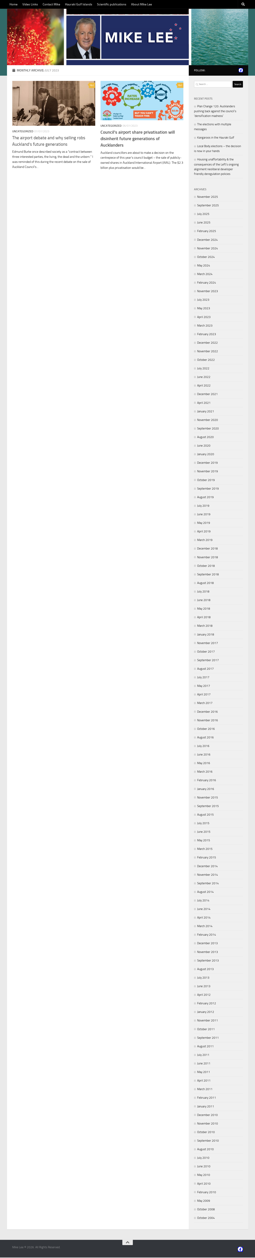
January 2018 (205, 635)
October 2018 (206, 566)
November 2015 (207, 798)
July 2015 (203, 823)
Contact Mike (51, 4)
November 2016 (207, 720)
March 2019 (205, 540)
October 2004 (206, 1218)
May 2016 (203, 763)
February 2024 (206, 283)
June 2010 (203, 1167)
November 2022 (207, 351)
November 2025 (207, 197)
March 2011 (205, 1089)
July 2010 (203, 1158)
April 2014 (204, 918)
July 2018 (203, 592)
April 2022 (204, 386)
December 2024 (207, 240)
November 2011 (207, 1021)
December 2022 (207, 343)
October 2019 (206, 480)
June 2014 (203, 909)
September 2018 (208, 574)
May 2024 (203, 266)
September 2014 (208, 883)
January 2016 (205, 789)
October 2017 (206, 652)
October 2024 (206, 257)
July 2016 (203, 746)
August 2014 (205, 892)
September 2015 (208, 806)
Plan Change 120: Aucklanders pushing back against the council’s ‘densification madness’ (215, 111)
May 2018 (203, 609)
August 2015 (205, 815)
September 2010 (208, 1141)
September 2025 (208, 206)
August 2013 (205, 969)
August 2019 (205, 497)
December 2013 (207, 943)
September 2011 (208, 1038)
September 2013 (208, 961)
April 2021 (204, 403)
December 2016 (207, 712)
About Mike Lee (141, 4)
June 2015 (203, 832)
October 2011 (206, 1029)
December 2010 (207, 1115)
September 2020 (208, 429)
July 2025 (203, 214)
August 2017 (205, 669)
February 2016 (206, 780)
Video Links (30, 4)
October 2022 (206, 360)
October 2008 (206, 1210)
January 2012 (205, 1012)
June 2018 (203, 600)
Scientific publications (111, 4)
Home (13, 4)
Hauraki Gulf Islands (78, 4)
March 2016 (205, 772)
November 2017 (207, 643)
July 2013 (203, 978)
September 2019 (208, 489)
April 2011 (204, 1081)
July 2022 (203, 369)
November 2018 (207, 557)
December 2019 (207, 463)
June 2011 (203, 1064)
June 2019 (203, 514)
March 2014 (205, 926)
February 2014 (206, 935)
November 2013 (207, 952)
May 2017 (203, 686)
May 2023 (203, 308)
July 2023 (203, 300)
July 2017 (203, 677)
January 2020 (205, 454)
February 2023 (206, 334)
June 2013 (203, 986)
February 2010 (206, 1192)
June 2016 (203, 755)
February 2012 (206, 1004)
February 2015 (206, 858)
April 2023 (204, 317)
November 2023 (207, 291)
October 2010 (206, 1132)
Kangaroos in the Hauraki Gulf (215, 138)
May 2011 (203, 1072)
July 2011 (203, 1055)
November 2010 (207, 1124)
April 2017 (204, 695)
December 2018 (207, 549)
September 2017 (208, 660)
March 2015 (205, 849)
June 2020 (203, 446)
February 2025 (206, 231)
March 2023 (205, 326)
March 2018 (205, 626)
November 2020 (207, 420)
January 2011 (205, 1106)
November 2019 (207, 471)
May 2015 (203, 841)
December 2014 (207, 866)
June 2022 (203, 377)
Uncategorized (22, 131)
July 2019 (203, 506)
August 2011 (205, 1046)
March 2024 (205, 274)
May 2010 (203, 1175)
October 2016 (206, 729)
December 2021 (207, 394)
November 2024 (207, 248)
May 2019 (203, 523)
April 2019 (204, 532)
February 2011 (206, 1098)
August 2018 (205, 583)
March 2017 (205, 703)
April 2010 (204, 1184)
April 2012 (204, 995)
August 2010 (205, 1149)
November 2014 (207, 875)
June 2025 (203, 223)
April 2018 (204, 617)
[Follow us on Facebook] (241, 71)
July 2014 (203, 901)
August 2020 (205, 437)
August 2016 (205, 738)
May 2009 (203, 1201)
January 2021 (205, 411)
